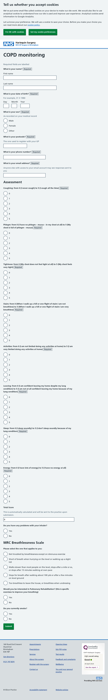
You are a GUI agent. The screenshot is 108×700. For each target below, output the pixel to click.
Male (11, 121)
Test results (60, 654)
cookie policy (34, 25)
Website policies (62, 690)
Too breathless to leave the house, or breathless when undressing (39, 583)
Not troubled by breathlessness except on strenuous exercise (37, 554)
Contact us (34, 669)
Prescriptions (34, 649)
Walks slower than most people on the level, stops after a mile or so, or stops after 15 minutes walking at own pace (41, 568)
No (10, 536)
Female (12, 126)
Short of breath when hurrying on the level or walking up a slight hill (40, 560)
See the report (91, 667)
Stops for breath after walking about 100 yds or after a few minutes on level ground (40, 576)
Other (11, 131)
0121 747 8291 (9, 662)
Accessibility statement (38, 690)
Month (14, 102)
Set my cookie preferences (42, 32)
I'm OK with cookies (14, 32)
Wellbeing (60, 664)
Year (22, 102)
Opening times (61, 644)
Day (5, 102)
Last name (8, 83)
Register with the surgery (39, 664)
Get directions (8, 657)
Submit (8, 626)
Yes (10, 531)
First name (8, 73)
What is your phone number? (22, 152)
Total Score (8, 507)
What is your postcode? (19, 136)
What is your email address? (21, 163)
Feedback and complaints (66, 659)
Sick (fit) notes (61, 649)
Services (33, 654)
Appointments (35, 644)
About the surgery (37, 659)
